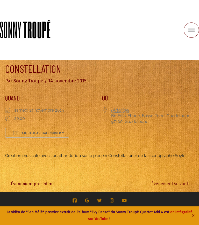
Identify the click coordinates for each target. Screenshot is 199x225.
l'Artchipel (120, 110)
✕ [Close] (193, 216)
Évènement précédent (30, 183)
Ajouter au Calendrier (37, 132)
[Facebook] (74, 200)
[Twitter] (99, 200)
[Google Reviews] (87, 200)
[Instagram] (112, 200)
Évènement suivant (172, 183)
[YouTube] (124, 200)
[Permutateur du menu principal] (191, 30)
